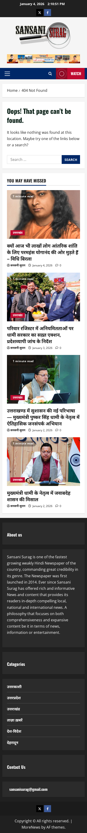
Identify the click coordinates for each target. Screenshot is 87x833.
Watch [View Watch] (68, 73)
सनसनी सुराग (17, 265)
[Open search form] (50, 73)
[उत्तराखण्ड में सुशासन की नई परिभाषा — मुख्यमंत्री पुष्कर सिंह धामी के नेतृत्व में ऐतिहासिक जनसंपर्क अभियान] (43, 379)
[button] (7, 73)
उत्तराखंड (18, 233)
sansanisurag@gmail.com (28, 789)
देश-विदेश (14, 731)
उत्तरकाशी (14, 686)
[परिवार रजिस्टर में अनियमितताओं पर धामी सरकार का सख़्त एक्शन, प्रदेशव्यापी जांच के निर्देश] (43, 297)
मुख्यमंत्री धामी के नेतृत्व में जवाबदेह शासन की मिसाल (39, 496)
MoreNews (31, 827)
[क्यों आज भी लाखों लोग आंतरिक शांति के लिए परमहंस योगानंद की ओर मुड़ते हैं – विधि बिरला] (43, 214)
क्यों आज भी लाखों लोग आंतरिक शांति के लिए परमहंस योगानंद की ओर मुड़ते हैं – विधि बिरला (42, 252)
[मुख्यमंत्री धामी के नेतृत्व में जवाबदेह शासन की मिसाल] (43, 461)
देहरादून (12, 742)
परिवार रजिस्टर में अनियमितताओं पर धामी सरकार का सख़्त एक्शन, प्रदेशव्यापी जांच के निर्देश (40, 335)
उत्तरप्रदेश (14, 697)
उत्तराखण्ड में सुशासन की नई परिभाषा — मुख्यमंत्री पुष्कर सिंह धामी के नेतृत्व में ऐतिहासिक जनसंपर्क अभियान (43, 417)
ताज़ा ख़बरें (15, 720)
